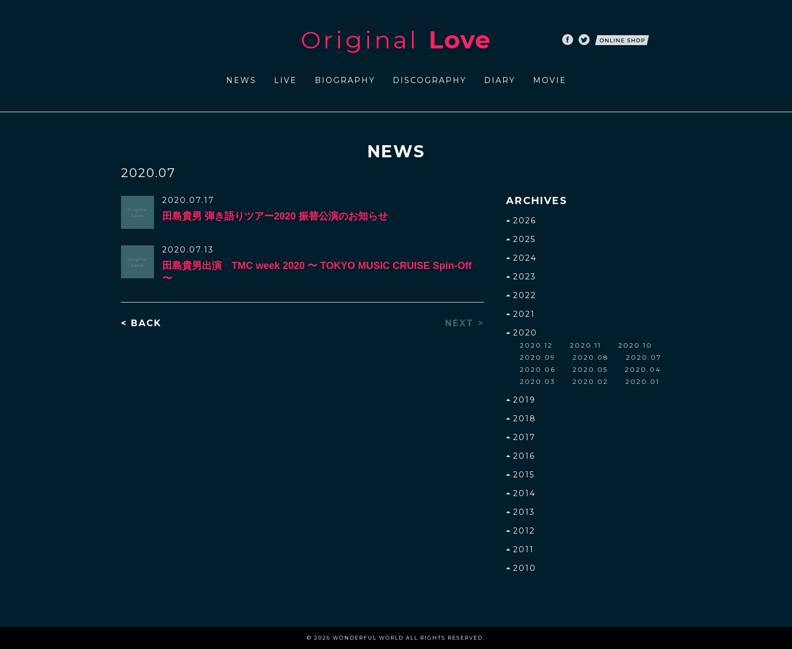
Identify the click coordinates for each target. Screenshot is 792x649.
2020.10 (635, 345)
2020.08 (591, 357)
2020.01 (642, 381)
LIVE (285, 80)
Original (396, 39)
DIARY (499, 80)
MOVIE (549, 80)
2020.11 (585, 345)
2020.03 (538, 381)
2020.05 (590, 369)
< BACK (141, 323)
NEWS (241, 80)
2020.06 (538, 369)
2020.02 (590, 381)
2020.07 (644, 357)
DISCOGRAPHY (429, 80)
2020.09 (538, 357)
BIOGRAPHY (345, 80)
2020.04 (643, 369)
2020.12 (536, 345)
